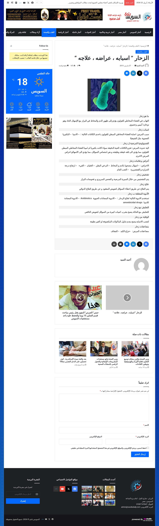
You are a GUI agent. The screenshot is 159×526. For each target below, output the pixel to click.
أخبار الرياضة (63, 32)
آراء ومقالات (35, 32)
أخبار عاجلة (76, 32)
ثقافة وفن (22, 32)
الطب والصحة (49, 32)
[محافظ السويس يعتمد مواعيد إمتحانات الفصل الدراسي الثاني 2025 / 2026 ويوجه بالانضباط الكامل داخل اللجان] (98, 496)
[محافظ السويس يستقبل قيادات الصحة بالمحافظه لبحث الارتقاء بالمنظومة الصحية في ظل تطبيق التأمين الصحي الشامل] (110, 496)
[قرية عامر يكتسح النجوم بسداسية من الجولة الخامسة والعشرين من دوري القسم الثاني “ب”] (87, 496)
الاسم (146, 425)
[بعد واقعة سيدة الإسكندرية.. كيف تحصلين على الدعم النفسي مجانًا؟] (72, 348)
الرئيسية (148, 32)
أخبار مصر (122, 32)
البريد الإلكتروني (142, 437)
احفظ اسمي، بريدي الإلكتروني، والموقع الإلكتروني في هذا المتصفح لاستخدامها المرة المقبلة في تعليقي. (109, 448)
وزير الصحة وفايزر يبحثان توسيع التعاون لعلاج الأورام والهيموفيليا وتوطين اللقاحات (136, 361)
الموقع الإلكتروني (95, 437)
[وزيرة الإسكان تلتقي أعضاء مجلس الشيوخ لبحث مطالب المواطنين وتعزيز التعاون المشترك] (110, 489)
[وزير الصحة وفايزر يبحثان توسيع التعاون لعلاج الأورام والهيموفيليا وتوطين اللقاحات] (135, 348)
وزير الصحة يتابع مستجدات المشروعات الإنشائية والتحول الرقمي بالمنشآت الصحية (106, 361)
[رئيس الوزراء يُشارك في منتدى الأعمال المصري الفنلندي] (98, 489)
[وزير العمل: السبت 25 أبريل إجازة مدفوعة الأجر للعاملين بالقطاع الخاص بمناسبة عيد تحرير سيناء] (98, 503)
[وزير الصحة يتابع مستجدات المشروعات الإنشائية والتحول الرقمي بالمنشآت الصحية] (104, 348)
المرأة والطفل (8, 32)
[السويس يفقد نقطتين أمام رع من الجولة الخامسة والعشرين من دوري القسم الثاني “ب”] (110, 503)
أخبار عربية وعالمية (106, 32)
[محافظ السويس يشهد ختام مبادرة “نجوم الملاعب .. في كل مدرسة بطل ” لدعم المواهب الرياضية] (87, 489)
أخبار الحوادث (90, 32)
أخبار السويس (135, 32)
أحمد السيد (140, 66)
